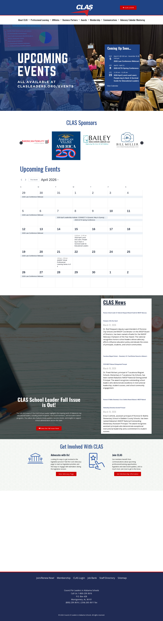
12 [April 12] (23, 229)
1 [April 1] (75, 192)
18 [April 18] (128, 229)
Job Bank (92, 577)
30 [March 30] (41, 192)
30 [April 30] (93, 272)
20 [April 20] (41, 251)
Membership (64, 577)
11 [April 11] (128, 211)
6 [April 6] (40, 211)
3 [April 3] (110, 192)
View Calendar (112, 86)
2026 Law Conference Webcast (126, 61)
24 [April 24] (111, 251)
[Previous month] (21, 180)
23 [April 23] (93, 251)
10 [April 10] (111, 211)
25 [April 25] (128, 251)
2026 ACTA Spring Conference (126, 68)
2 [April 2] (93, 192)
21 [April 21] (58, 251)
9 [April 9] (93, 211)
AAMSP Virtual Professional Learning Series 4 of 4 (64, 263)
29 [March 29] (23, 192)
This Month (34, 180)
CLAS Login (79, 577)
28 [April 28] (58, 272)
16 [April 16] (93, 229)
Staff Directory (107, 577)
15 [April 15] (76, 229)
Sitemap (122, 577)
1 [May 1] (110, 272)
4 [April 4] (128, 192)
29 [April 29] (76, 272)
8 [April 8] (75, 211)
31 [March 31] (58, 192)
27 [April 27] (41, 272)
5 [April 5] (23, 211)
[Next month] (25, 180)
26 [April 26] (23, 272)
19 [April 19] (23, 251)
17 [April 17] (111, 229)
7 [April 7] (58, 211)
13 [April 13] (41, 229)
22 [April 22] (76, 251)
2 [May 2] (128, 272)
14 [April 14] (58, 229)
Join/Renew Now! (45, 577)
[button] (24, 20)
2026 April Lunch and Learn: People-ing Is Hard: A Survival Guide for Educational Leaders (126, 78)
